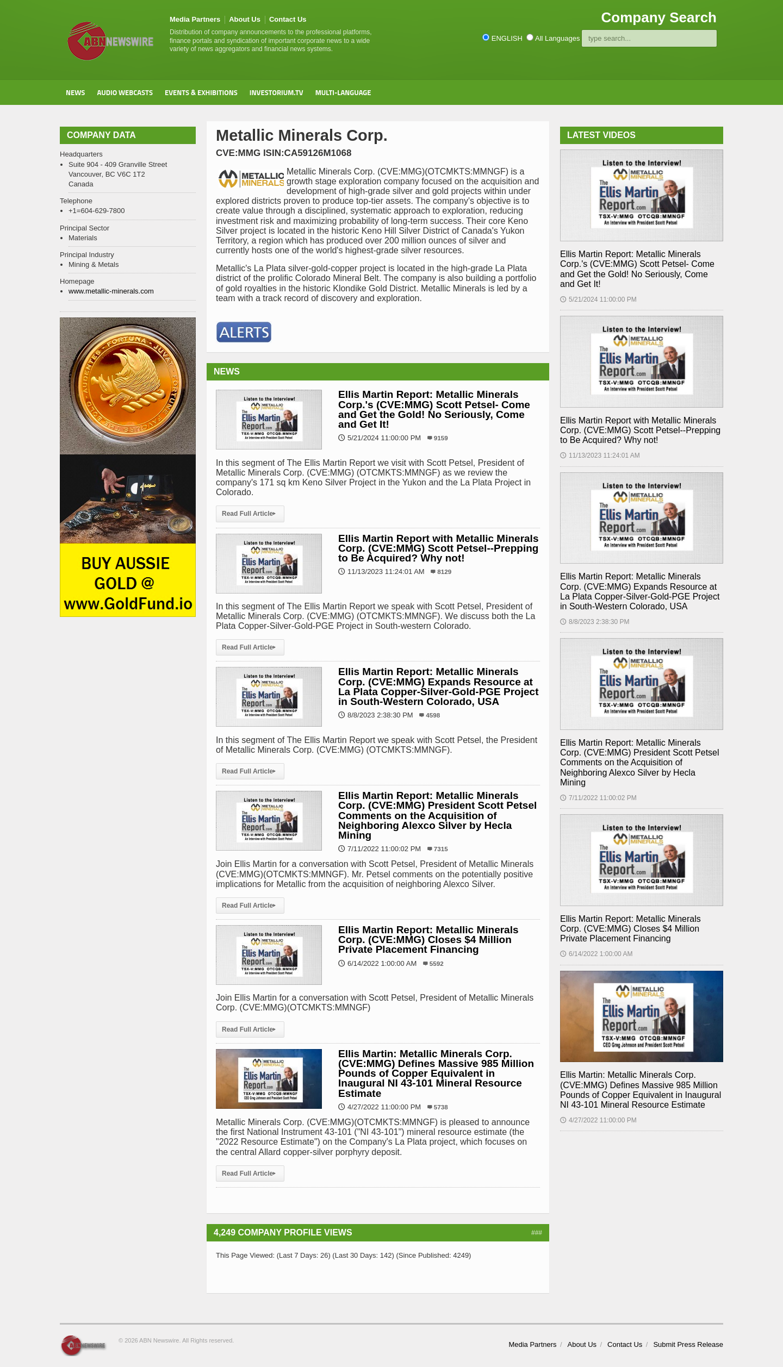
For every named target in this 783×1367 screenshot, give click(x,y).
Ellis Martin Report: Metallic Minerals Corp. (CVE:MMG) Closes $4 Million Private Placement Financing (428, 939)
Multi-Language (343, 92)
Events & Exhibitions (201, 92)
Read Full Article (250, 514)
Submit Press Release (688, 1344)
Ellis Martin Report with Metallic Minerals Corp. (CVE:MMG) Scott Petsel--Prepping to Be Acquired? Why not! (438, 548)
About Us (244, 19)
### (536, 1233)
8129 (444, 571)
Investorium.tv (276, 92)
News (75, 92)
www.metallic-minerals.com (111, 291)
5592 (437, 963)
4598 (433, 715)
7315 (441, 848)
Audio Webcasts (125, 92)
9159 (441, 437)
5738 (441, 1106)
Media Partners (195, 19)
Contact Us (288, 19)
